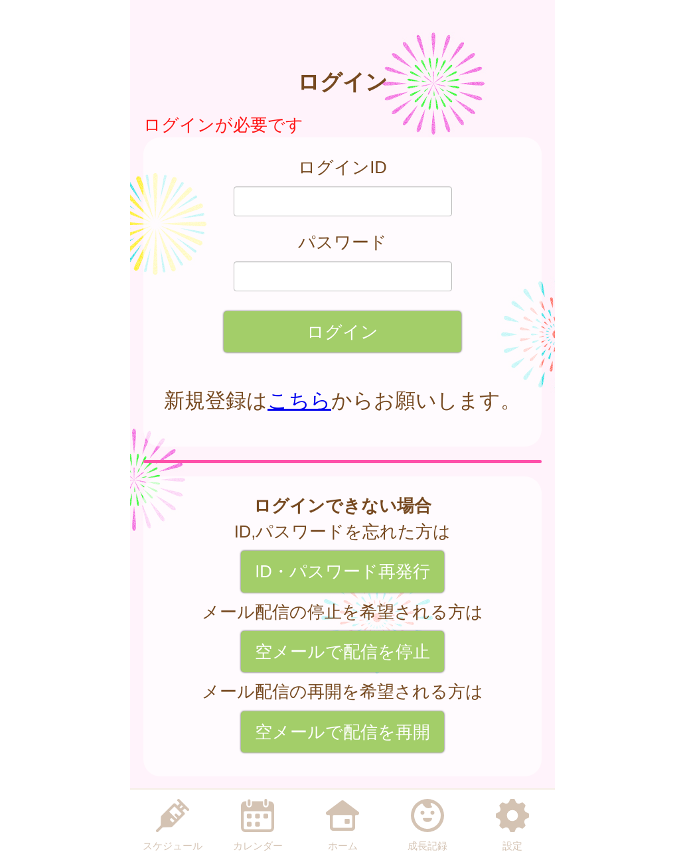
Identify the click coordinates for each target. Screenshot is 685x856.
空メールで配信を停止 (342, 651)
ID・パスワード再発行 (342, 571)
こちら (299, 400)
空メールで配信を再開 (342, 732)
